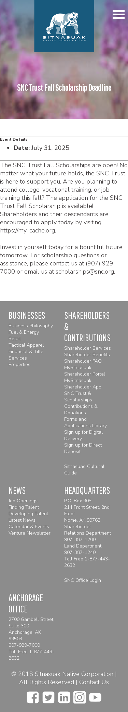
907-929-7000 (24, 645)
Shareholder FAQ (83, 361)
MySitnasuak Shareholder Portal (84, 370)
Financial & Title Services (26, 354)
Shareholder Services (87, 348)
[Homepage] (64, 26)
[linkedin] (64, 695)
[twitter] (48, 695)
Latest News (22, 520)
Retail (15, 338)
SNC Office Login (82, 580)
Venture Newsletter (30, 533)
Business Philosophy (31, 326)
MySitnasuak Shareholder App (82, 383)
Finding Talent (24, 507)
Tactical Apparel (26, 345)
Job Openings (23, 501)
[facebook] (33, 695)
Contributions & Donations (81, 409)
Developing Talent (28, 513)
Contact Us (94, 682)
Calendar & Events (29, 526)
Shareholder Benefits (87, 354)
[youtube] (95, 695)
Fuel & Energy (24, 332)
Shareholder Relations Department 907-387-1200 (87, 533)
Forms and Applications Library (85, 422)
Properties (19, 364)
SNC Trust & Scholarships (78, 396)
